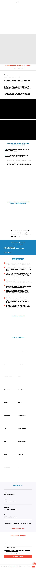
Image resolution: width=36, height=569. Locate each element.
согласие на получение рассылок (14, 553)
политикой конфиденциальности (12, 551)
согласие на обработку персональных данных (16, 550)
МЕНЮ (18, 2)
